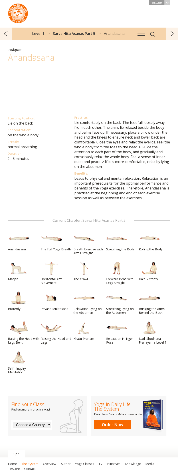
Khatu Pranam (84, 331)
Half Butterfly (149, 271)
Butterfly (18, 301)
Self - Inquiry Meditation (18, 362)
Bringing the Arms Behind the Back (152, 303)
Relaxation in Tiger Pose (119, 332)
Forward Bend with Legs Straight (120, 273)
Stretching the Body (120, 241)
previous (6, 34)
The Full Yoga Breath (56, 241)
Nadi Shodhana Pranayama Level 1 (152, 332)
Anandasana (18, 241)
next (172, 34)
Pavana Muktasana (54, 301)
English (161, 2)
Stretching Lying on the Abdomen (120, 303)
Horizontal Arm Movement (52, 273)
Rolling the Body (150, 241)
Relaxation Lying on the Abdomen (87, 303)
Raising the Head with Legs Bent (23, 332)
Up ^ (17, 454)
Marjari (18, 271)
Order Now (112, 424)
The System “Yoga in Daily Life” (18, 12)
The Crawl (84, 271)
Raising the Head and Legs (56, 332)
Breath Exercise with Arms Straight (88, 243)
